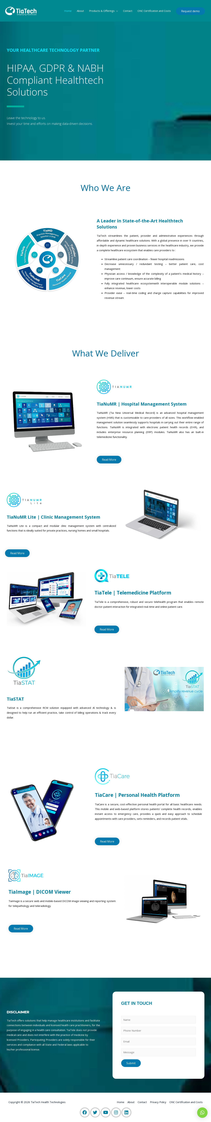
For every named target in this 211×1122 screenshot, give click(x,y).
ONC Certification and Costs (154, 11)
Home (68, 11)
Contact (127, 11)
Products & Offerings (102, 11)
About (80, 11)
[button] (109, 459)
